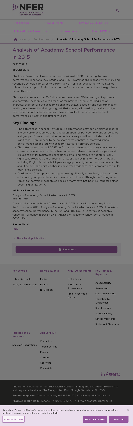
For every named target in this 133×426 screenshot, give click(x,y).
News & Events (54, 22)
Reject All (118, 421)
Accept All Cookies (95, 421)
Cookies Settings (13, 421)
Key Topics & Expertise (93, 22)
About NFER (99, 31)
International (69, 31)
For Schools (21, 22)
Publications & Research (29, 31)
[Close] (128, 412)
